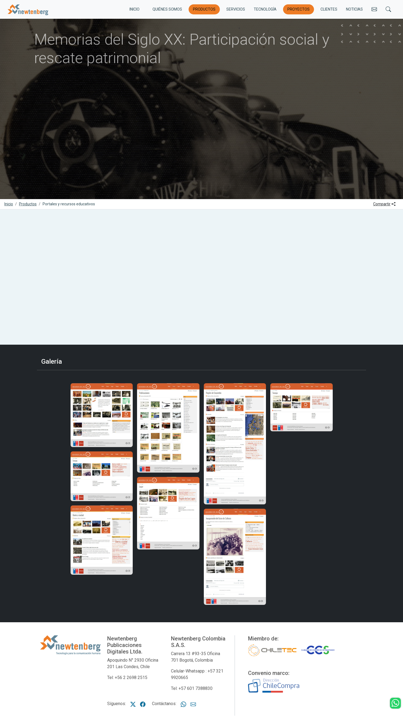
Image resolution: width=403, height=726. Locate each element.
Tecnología (265, 9)
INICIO (134, 9)
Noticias (354, 9)
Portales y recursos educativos (69, 204)
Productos (204, 9)
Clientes (329, 9)
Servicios (235, 9)
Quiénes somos (167, 9)
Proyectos (298, 9)
